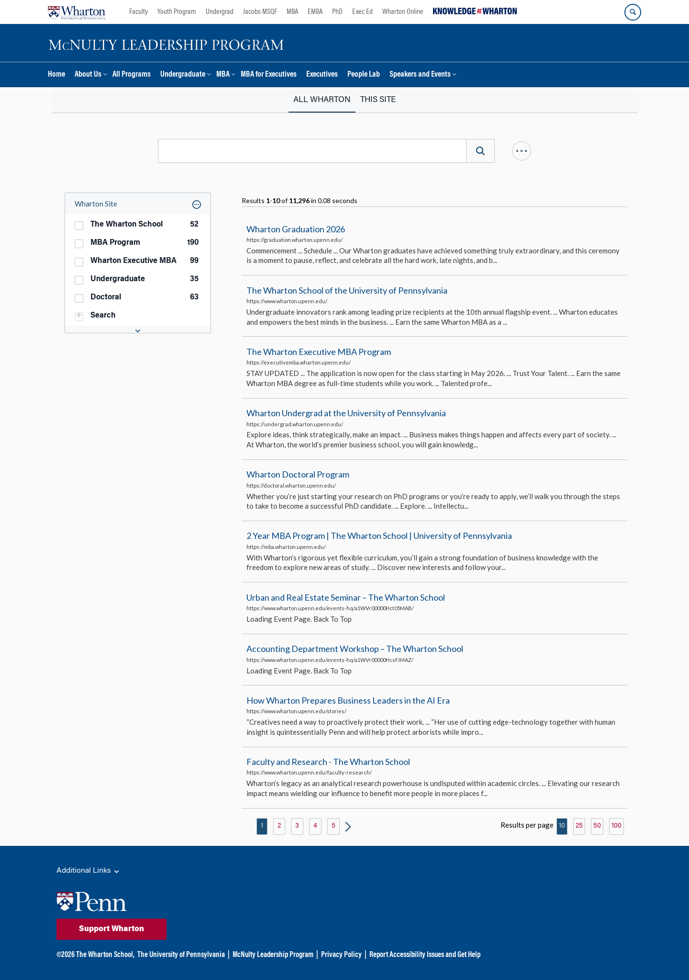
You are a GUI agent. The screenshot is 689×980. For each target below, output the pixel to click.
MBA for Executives (269, 75)
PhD (337, 12)
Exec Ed (362, 12)
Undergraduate (182, 75)
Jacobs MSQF (260, 12)
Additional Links (88, 871)
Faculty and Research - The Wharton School (328, 761)
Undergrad (219, 12)
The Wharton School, (105, 955)
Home (56, 75)
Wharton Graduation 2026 (295, 229)
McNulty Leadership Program (273, 955)
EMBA (315, 12)
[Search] (480, 151)
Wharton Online (402, 12)
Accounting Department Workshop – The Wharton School (354, 648)
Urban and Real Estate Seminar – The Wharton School (345, 597)
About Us (88, 75)
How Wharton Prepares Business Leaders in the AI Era (348, 700)
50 (597, 826)
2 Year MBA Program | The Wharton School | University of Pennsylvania (379, 536)
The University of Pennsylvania (181, 955)
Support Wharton (111, 929)
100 (616, 826)
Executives (322, 75)
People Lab (363, 75)
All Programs (131, 75)
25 (579, 826)
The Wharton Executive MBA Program (318, 351)
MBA (292, 12)
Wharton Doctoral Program (297, 474)
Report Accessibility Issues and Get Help (424, 955)
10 (562, 826)
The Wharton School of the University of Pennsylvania (346, 290)
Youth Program (176, 12)
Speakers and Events (420, 75)
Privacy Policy (341, 955)
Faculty (138, 12)
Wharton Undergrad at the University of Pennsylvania (346, 413)
